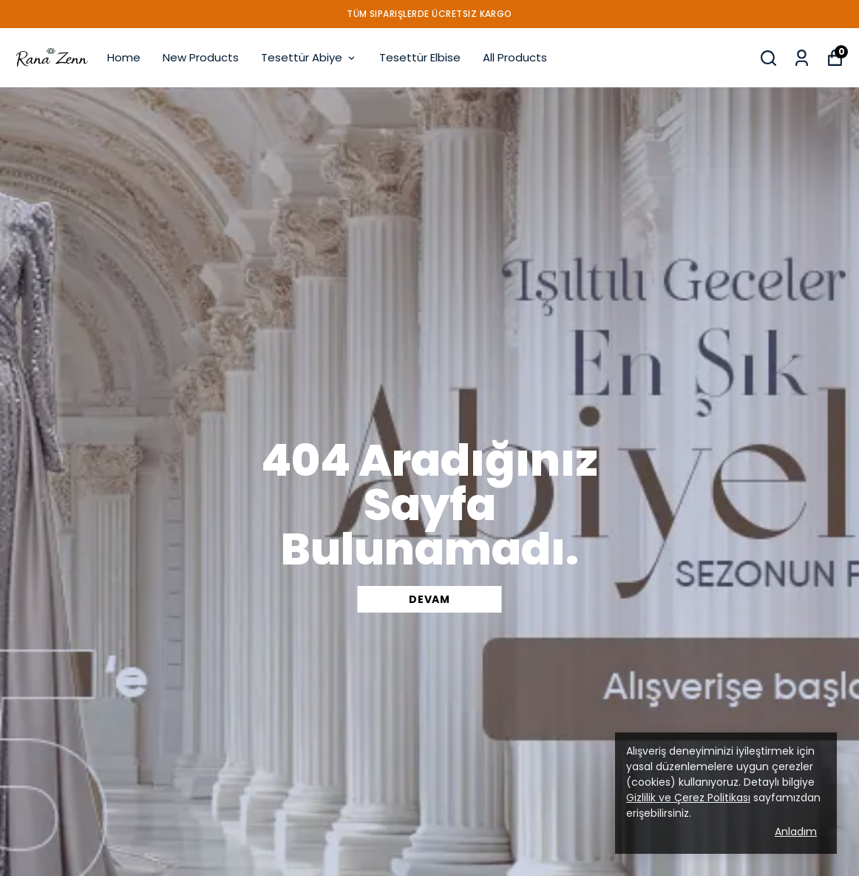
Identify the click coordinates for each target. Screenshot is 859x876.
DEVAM (429, 599)
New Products (201, 57)
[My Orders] (801, 58)
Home (123, 57)
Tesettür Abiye (309, 57)
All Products (515, 57)
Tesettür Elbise (420, 57)
